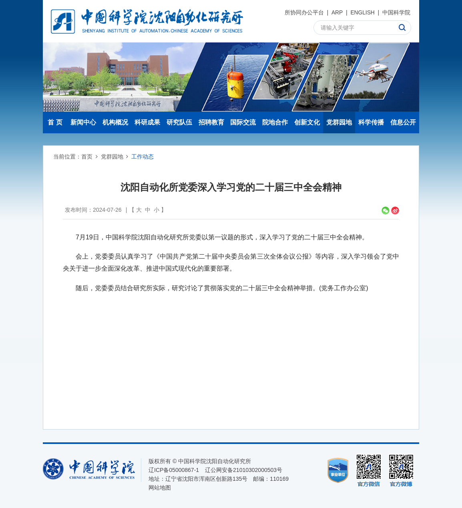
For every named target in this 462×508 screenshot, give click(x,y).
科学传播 (371, 122)
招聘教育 (211, 122)
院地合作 (275, 122)
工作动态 (142, 156)
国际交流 (243, 122)
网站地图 (160, 487)
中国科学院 (396, 12)
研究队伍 (179, 122)
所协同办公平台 (303, 12)
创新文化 (307, 122)
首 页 (55, 122)
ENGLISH (362, 12)
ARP (337, 12)
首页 (86, 156)
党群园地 (339, 122)
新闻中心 (83, 122)
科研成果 (147, 122)
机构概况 (115, 122)
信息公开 (403, 122)
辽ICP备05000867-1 (174, 470)
